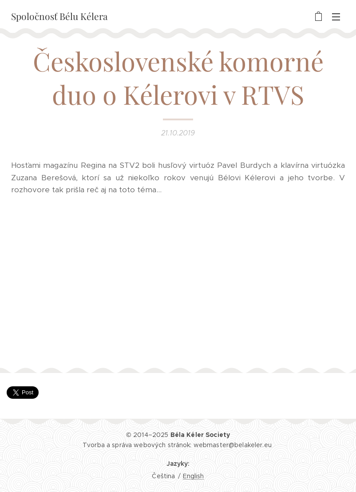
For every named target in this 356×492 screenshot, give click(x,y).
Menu (336, 16)
